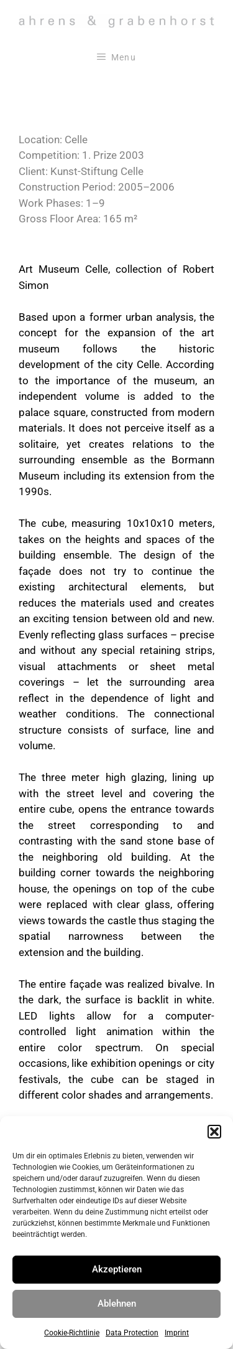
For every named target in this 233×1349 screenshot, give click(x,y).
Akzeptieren (117, 1269)
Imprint (177, 1332)
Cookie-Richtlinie (71, 1332)
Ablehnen (117, 1303)
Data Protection (132, 1332)
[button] (214, 1131)
